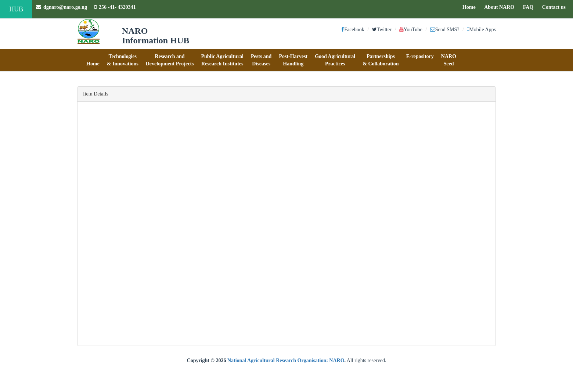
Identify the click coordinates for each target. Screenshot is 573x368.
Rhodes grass (120, 310)
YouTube (410, 29)
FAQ (530, 6)
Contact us (555, 6)
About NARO (499, 7)
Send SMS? (445, 29)
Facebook (352, 29)
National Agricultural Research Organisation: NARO (286, 360)
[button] (93, 60)
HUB (16, 9)
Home (470, 6)
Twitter (382, 29)
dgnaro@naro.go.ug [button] (61, 7)
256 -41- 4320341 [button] (115, 7)
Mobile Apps (481, 29)
